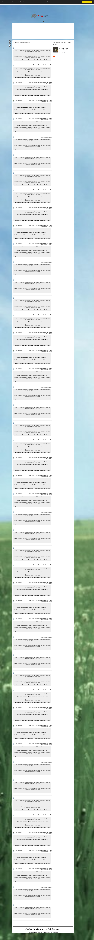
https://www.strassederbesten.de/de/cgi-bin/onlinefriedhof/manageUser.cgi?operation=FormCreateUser (32, 59)
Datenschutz (46, 926)
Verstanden (87, 2)
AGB (39, 926)
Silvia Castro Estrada (63, 48)
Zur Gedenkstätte (57, 56)
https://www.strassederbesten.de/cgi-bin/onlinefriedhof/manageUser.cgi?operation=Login (32, 53)
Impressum (42, 926)
